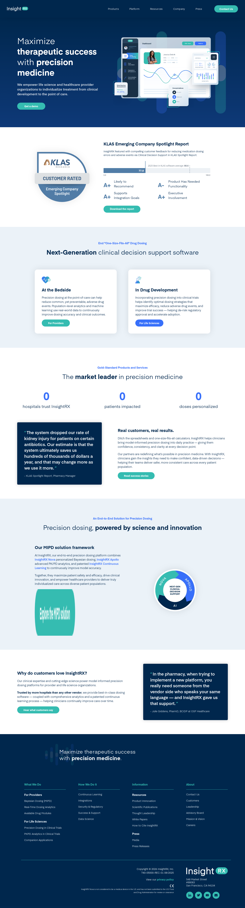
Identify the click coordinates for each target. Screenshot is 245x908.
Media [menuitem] (135, 840)
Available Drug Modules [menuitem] (37, 813)
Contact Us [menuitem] (192, 794)
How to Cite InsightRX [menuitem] (145, 825)
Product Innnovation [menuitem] (144, 801)
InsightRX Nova (45, 559)
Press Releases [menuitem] (140, 846)
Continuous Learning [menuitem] (90, 794)
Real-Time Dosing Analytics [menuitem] (39, 807)
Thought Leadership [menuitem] (143, 813)
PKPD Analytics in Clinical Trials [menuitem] (42, 834)
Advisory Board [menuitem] (195, 812)
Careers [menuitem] (190, 825)
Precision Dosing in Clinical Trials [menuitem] (43, 827)
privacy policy (165, 879)
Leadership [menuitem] (192, 806)
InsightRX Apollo (108, 559)
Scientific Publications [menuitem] (144, 807)
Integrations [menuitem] (85, 800)
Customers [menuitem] (192, 800)
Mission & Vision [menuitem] (195, 819)
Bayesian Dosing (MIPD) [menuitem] (38, 801)
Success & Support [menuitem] (89, 812)
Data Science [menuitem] (86, 819)
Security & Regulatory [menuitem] (90, 806)
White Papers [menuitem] (139, 819)
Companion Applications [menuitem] (38, 840)
